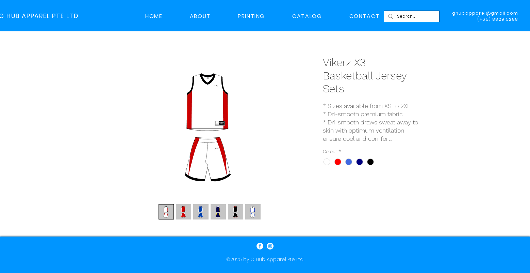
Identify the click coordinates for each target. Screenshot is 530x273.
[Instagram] (270, 246)
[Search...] (411, 16)
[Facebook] (259, 246)
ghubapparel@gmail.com (485, 13)
